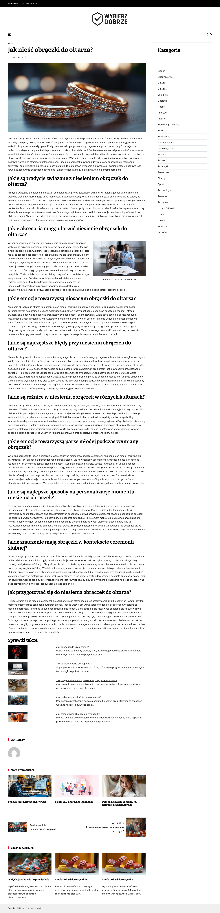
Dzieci (161, 83)
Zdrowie (162, 232)
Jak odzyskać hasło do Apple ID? (74, 663)
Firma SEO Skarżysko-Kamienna (74, 801)
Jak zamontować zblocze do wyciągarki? (78, 713)
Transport (163, 196)
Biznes (161, 71)
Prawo (161, 160)
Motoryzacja (164, 136)
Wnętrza (162, 226)
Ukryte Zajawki (166, 208)
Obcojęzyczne (165, 148)
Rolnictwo (163, 172)
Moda (11, 44)
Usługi (161, 220)
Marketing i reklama (168, 124)
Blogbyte (40, 908)
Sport (161, 184)
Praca (161, 154)
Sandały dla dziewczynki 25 (71, 879)
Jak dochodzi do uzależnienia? (73, 646)
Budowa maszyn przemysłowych (27, 801)
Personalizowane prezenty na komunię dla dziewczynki (119, 803)
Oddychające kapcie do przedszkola (29, 879)
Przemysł (163, 166)
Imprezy (162, 112)
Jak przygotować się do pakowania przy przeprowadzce (86, 680)
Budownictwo (165, 77)
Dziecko (162, 88)
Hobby (161, 106)
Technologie (164, 190)
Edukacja (163, 94)
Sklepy (161, 178)
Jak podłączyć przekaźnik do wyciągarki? (78, 697)
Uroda (161, 214)
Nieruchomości (166, 142)
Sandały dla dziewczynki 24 (118, 879)
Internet (162, 118)
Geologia (162, 100)
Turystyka (163, 202)
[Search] (211, 34)
